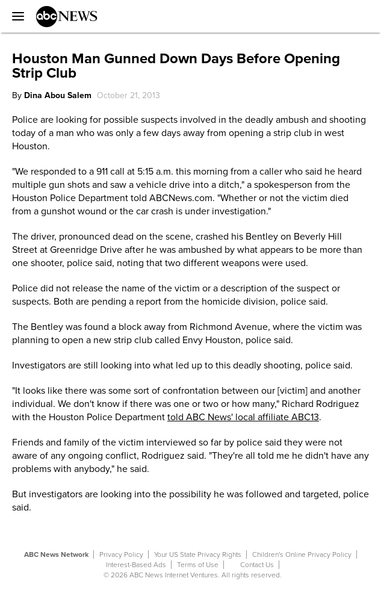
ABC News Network (56, 554)
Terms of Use (197, 564)
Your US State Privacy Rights (197, 554)
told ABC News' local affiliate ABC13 (243, 417)
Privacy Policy (121, 554)
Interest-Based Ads (136, 564)
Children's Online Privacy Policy (302, 554)
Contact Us (257, 564)
